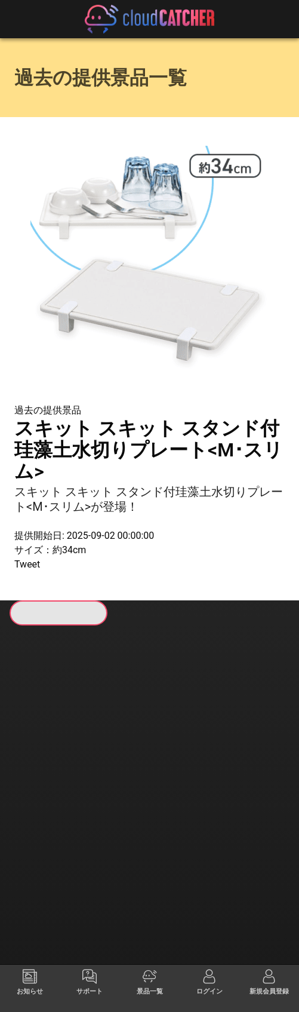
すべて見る (44, 753)
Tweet (27, 564)
